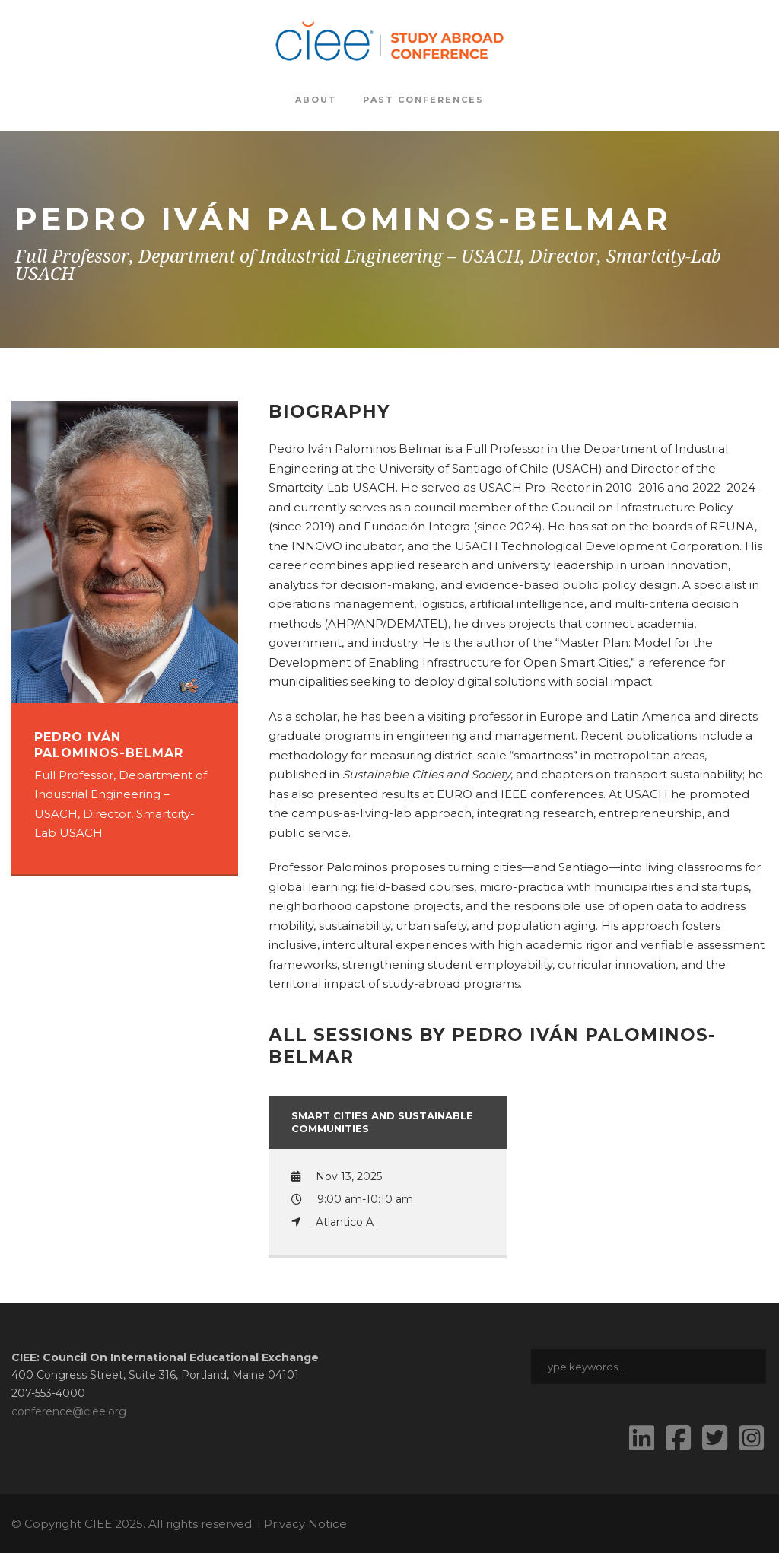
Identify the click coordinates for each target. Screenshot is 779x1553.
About (316, 99)
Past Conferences (423, 99)
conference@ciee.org (68, 1411)
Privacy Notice (305, 1523)
